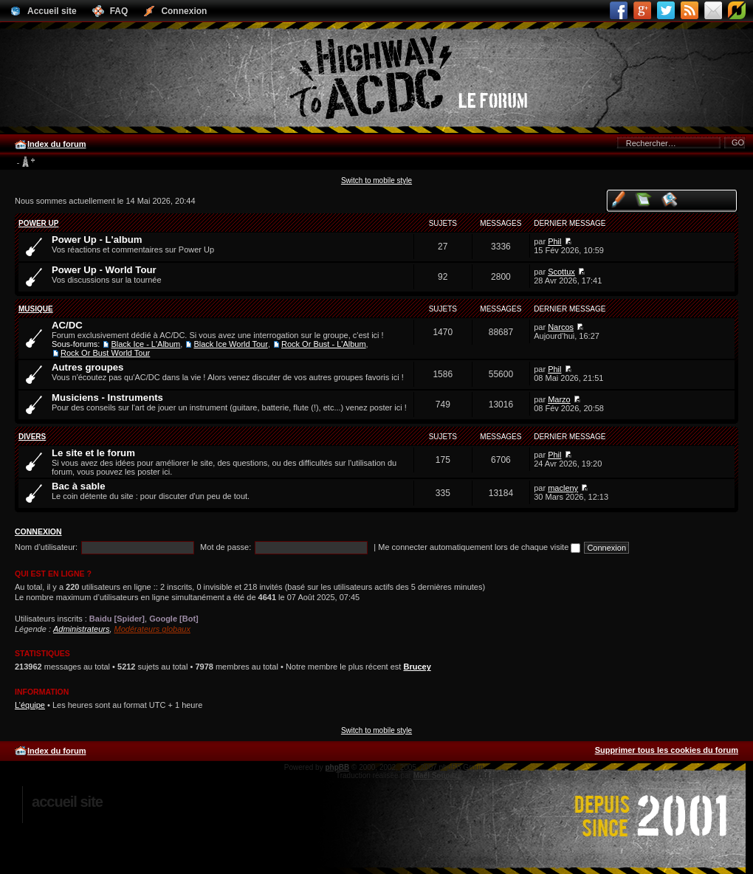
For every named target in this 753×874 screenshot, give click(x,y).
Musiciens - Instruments (107, 397)
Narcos (561, 327)
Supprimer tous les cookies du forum (666, 750)
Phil (554, 241)
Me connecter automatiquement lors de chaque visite (479, 547)
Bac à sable (79, 486)
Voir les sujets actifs (670, 199)
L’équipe (30, 705)
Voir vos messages (618, 199)
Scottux (561, 271)
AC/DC (67, 325)
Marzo (559, 399)
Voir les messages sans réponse (644, 199)
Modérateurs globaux (152, 628)
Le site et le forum (93, 452)
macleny (563, 488)
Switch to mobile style (376, 180)
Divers (32, 437)
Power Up (38, 223)
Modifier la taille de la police (25, 162)
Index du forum (56, 144)
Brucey (416, 666)
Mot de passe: (225, 547)
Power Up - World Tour (104, 269)
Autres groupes (87, 367)
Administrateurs (81, 628)
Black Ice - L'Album (145, 344)
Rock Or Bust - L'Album (323, 344)
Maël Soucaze (437, 775)
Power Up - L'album (97, 239)
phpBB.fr (505, 775)
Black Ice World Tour (230, 344)
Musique (35, 309)
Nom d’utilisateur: (46, 547)
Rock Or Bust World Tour (105, 352)
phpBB (337, 767)
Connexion (38, 531)
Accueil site (67, 802)
